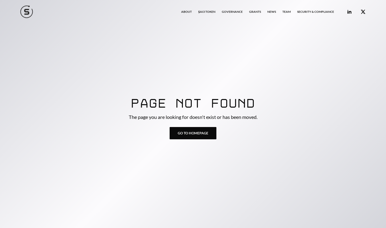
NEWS (271, 12)
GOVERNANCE (232, 12)
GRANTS (255, 12)
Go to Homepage (193, 133)
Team (286, 12)
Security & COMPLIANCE (315, 12)
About (186, 12)
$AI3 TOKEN (206, 12)
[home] (26, 12)
